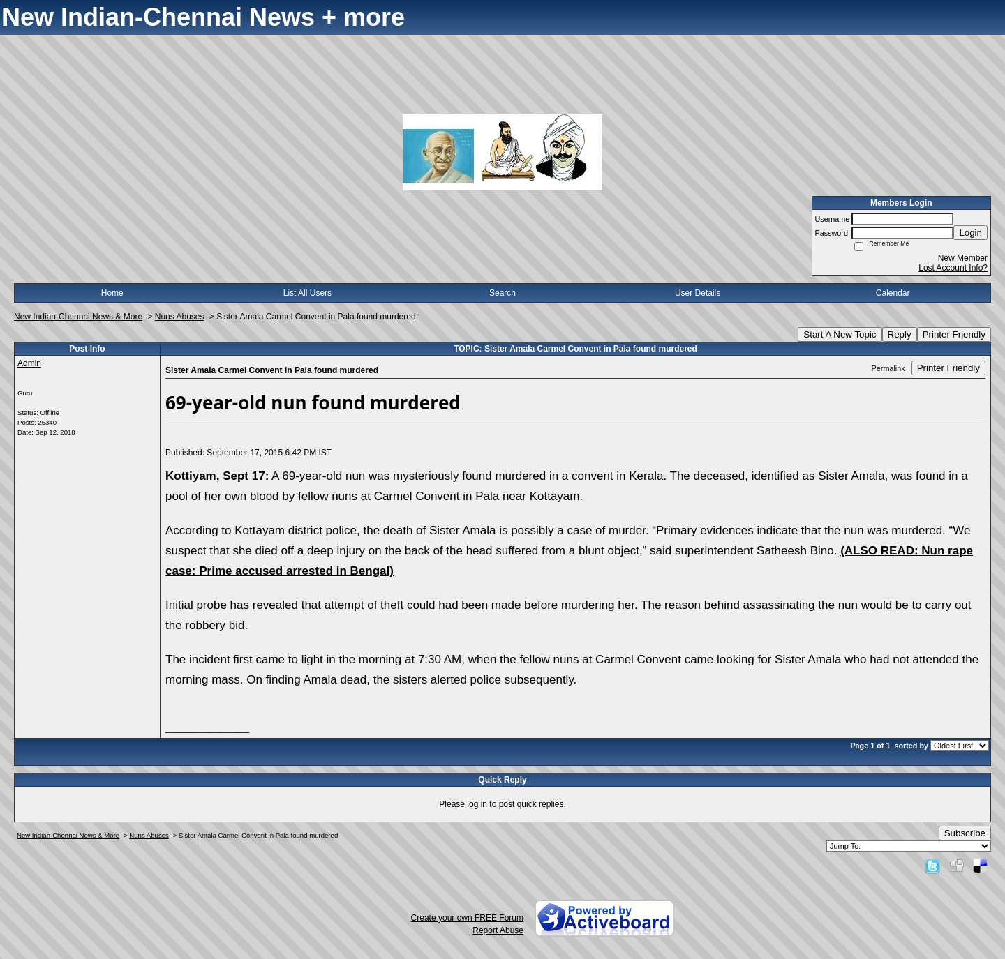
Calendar (893, 293)
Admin (29, 363)
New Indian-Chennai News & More (78, 317)
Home (112, 293)
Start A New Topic (839, 334)
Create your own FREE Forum (467, 918)
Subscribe (964, 833)
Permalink (888, 368)
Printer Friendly (954, 334)
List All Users (307, 293)
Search (502, 293)
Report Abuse (497, 930)
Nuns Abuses (179, 317)
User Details (697, 293)
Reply (899, 334)
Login (970, 232)
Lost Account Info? (953, 268)
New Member (963, 258)
